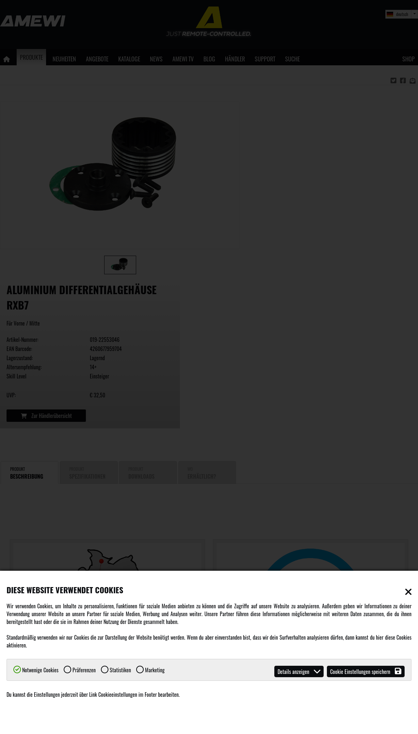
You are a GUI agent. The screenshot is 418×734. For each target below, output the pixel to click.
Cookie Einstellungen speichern (365, 671)
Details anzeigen (299, 671)
